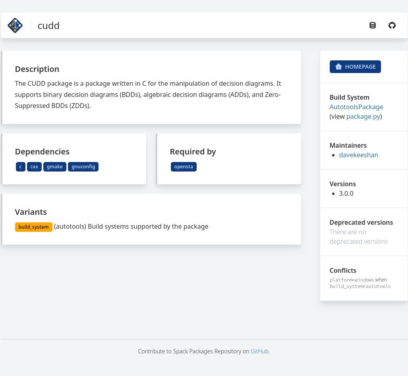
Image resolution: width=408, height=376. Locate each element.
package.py (363, 116)
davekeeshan (359, 154)
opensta (183, 166)
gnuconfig (83, 166)
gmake (55, 166)
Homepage (355, 66)
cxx (34, 166)
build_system (34, 227)
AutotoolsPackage (356, 106)
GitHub (260, 351)
